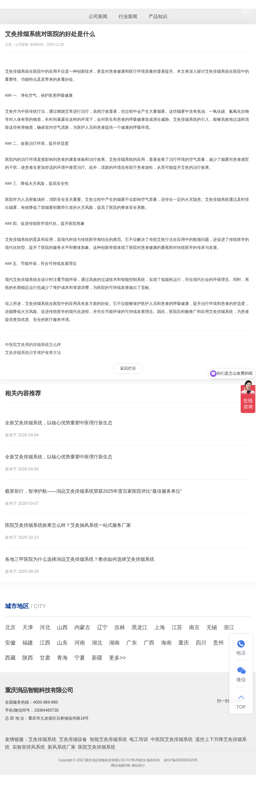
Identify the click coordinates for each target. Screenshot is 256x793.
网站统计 (138, 765)
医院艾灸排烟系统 (96, 747)
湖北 (97, 643)
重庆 (183, 643)
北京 (10, 627)
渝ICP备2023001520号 (181, 760)
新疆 (97, 658)
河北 (45, 627)
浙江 (229, 627)
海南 (166, 643)
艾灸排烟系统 (42, 739)
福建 (27, 643)
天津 (27, 627)
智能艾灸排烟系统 (108, 739)
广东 (131, 643)
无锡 (211, 627)
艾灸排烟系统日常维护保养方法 (33, 352)
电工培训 (138, 739)
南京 (194, 627)
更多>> (117, 658)
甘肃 (45, 658)
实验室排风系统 (28, 747)
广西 (149, 643)
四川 (201, 643)
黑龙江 (140, 627)
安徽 (10, 643)
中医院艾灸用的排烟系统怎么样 (33, 344)
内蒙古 (82, 627)
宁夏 (79, 658)
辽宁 (102, 627)
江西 (45, 643)
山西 (62, 627)
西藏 (10, 658)
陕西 (27, 658)
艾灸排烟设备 (73, 739)
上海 (159, 627)
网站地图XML (121, 765)
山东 (62, 643)
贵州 (218, 643)
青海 (62, 658)
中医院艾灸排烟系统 (172, 739)
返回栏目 (128, 368)
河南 (79, 643)
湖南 (114, 643)
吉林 (119, 627)
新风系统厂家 (62, 747)
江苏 (177, 627)
